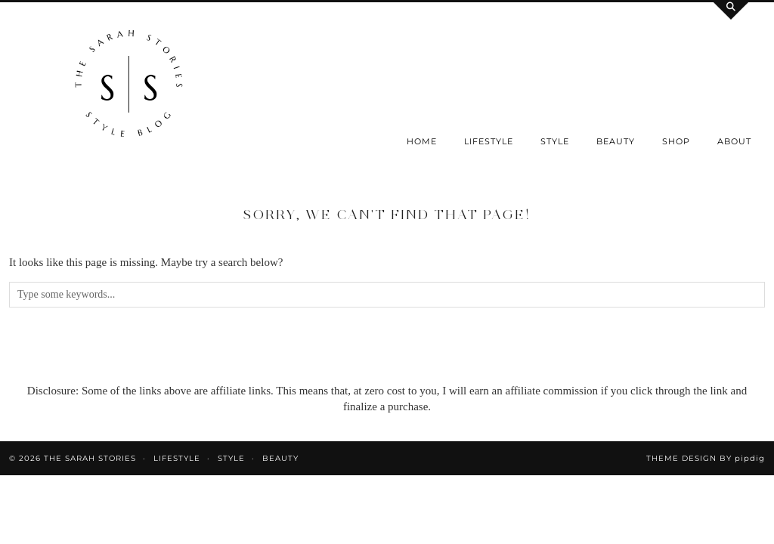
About (734, 141)
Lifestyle (488, 141)
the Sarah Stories (90, 458)
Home (422, 141)
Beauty (615, 141)
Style (554, 141)
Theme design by (705, 458)
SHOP (676, 141)
